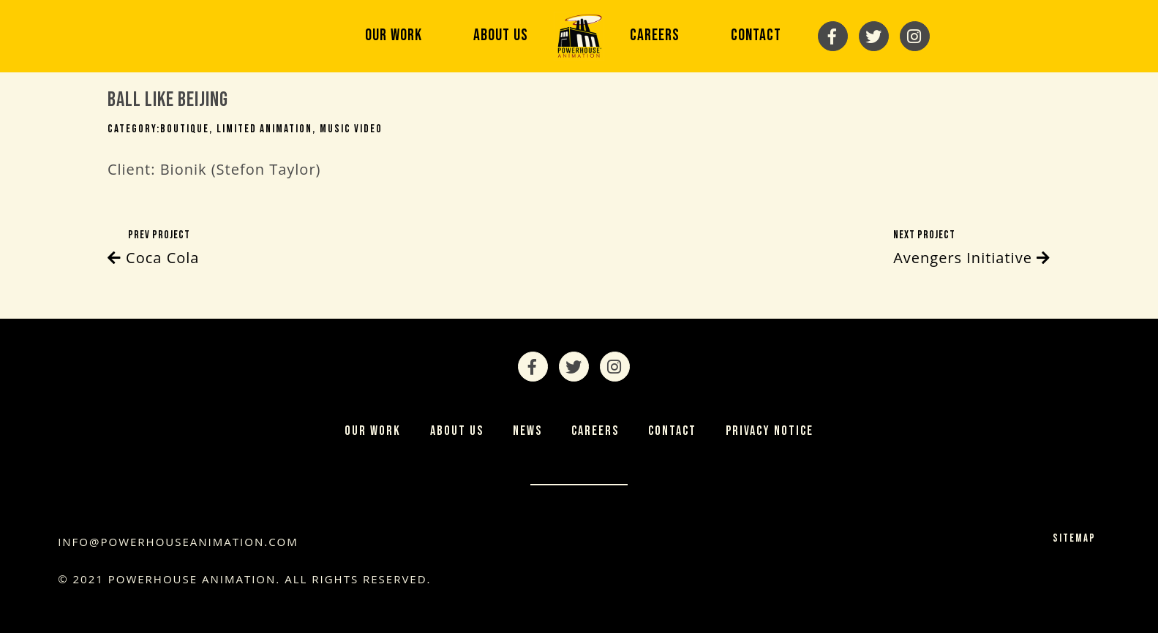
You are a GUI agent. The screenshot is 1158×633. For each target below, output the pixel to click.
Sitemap (1074, 538)
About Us (500, 35)
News (527, 431)
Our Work (393, 35)
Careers (655, 35)
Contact (756, 35)
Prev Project (154, 249)
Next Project (971, 249)
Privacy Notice (769, 431)
